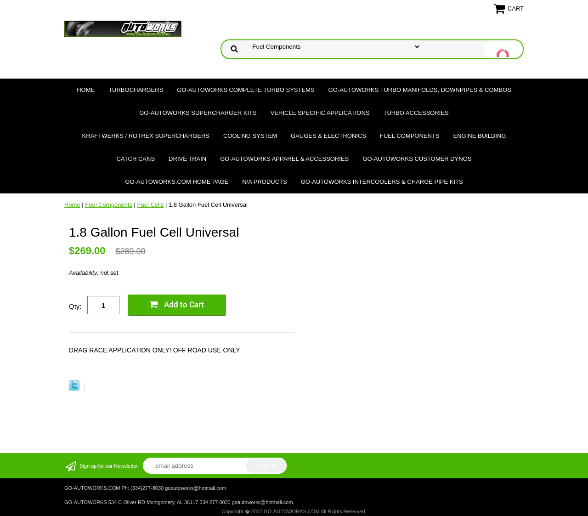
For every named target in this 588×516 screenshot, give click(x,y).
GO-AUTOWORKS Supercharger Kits (197, 112)
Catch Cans (136, 158)
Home (86, 89)
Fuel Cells (150, 204)
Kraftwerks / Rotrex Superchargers (145, 135)
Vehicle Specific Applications (320, 112)
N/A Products (264, 181)
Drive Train (187, 158)
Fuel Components (410, 135)
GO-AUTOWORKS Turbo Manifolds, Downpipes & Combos (419, 89)
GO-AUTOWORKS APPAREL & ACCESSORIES (284, 158)
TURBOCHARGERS (135, 89)
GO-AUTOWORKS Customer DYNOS (416, 158)
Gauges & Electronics (328, 135)
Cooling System (250, 135)
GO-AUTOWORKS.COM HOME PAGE (176, 181)
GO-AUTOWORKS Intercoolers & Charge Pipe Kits (382, 181)
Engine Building (479, 135)
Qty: (75, 306)
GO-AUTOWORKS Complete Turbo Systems (245, 89)
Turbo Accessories (415, 112)
